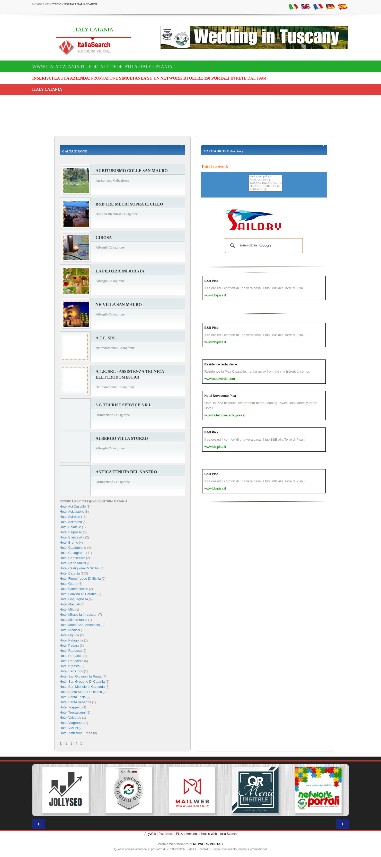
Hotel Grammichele (74, 589)
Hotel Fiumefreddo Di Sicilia (80, 578)
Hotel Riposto (70, 666)
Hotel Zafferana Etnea (76, 733)
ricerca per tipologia (265, 176)
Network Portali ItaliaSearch (73, 4)
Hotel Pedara (69, 645)
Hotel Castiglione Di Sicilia (79, 568)
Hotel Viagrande (72, 723)
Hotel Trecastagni (73, 712)
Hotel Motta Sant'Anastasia (80, 625)
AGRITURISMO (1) (265, 180)
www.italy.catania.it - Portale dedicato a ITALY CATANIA (102, 66)
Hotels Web (209, 834)
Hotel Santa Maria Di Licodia (81, 692)
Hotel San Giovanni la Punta (81, 676)
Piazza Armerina (187, 834)
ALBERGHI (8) (265, 189)
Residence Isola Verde (221, 364)
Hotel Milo (67, 609)
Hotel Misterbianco (73, 620)
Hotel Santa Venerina (75, 702)
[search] (263, 246)
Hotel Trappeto (71, 707)
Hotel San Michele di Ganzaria (82, 687)
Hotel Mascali (70, 604)
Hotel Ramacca (71, 656)
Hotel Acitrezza (71, 522)
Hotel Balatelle (70, 527)
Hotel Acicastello (72, 511)
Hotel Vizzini (69, 728)
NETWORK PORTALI (208, 844)
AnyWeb (150, 834)
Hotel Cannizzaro (72, 558)
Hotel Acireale (70, 517)
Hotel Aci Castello (73, 506)
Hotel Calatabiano (73, 548)
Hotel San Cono (71, 671)
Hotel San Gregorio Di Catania (82, 681)
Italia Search (228, 834)
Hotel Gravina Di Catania (78, 594)
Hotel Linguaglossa (74, 599)
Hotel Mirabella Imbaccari (79, 614)
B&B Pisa (211, 281)
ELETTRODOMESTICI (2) (265, 186)
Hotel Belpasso (71, 532)
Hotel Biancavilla (72, 537)
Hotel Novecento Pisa (220, 396)
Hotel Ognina (69, 635)
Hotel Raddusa (71, 651)
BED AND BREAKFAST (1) (265, 183)
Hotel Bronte (69, 542)
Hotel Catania (70, 573)
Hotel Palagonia (71, 640)
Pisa (161, 834)
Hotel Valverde (70, 717)
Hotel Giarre (69, 584)
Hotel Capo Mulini (73, 563)
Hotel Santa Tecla (73, 697)
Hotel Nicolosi (70, 630)
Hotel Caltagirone (72, 553)
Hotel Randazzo (72, 661)
